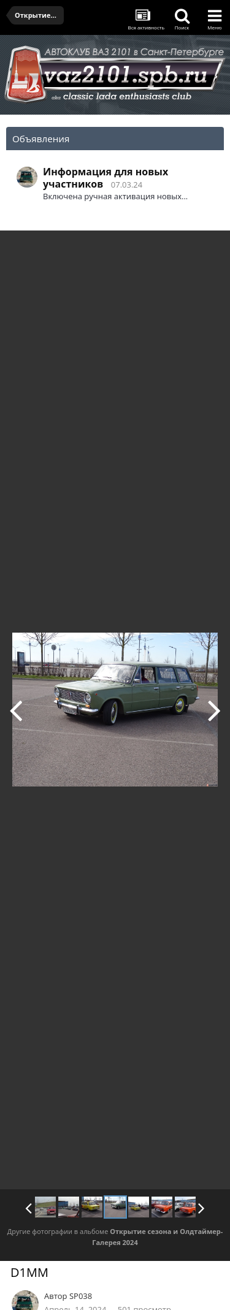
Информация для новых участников (105, 178)
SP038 (80, 1295)
